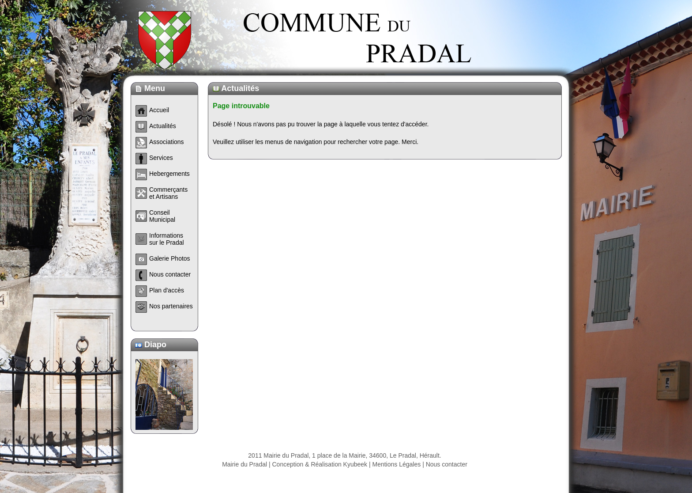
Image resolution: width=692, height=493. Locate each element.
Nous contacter (446, 464)
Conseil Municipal (162, 216)
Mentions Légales (396, 464)
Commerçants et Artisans (168, 193)
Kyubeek (355, 464)
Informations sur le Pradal (166, 239)
